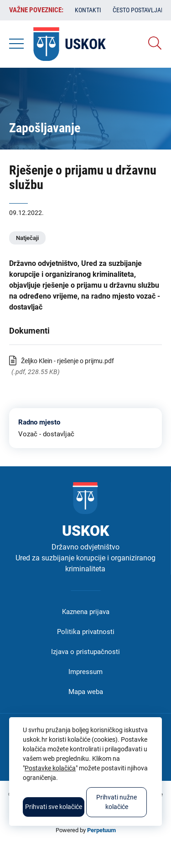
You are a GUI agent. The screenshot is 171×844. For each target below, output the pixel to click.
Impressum (85, 672)
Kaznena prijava (85, 612)
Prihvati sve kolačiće (53, 806)
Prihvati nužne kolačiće (116, 802)
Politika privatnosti (85, 632)
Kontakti (88, 10)
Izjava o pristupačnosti (85, 652)
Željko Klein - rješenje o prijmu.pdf (67, 361)
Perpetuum (101, 830)
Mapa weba (85, 692)
